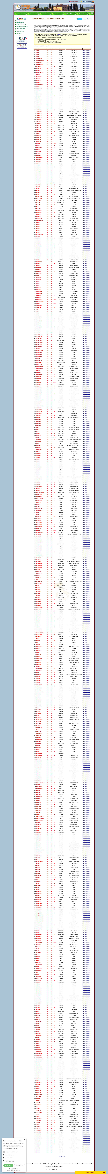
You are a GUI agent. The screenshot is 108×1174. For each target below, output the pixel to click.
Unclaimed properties (22, 26)
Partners (19, 33)
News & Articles (21, 28)
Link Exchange (20, 31)
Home (18, 20)
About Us (81, 13)
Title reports (20, 22)
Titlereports (20, 13)
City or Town (74, 48)
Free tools (69, 13)
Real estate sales (21, 24)
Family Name (40, 48)
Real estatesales (32, 13)
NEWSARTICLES (56, 13)
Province (61, 48)
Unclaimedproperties (44, 13)
